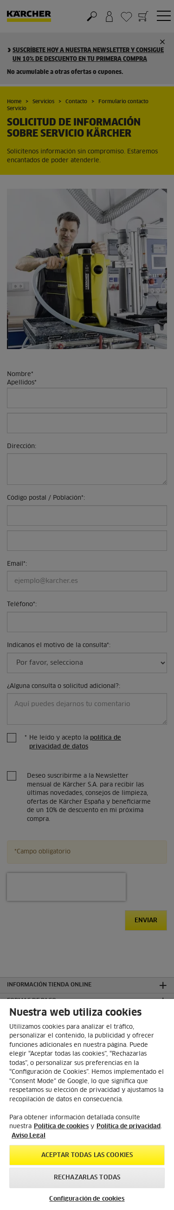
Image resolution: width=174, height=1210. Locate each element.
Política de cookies (61, 1127)
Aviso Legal (28, 1136)
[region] (87, 1104)
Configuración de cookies (86, 1199)
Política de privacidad (129, 1127)
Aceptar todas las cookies (87, 1155)
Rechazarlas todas (87, 1178)
